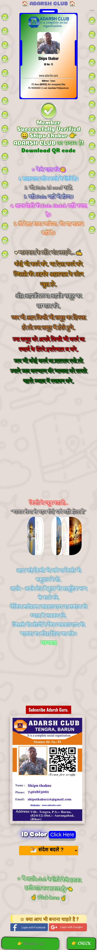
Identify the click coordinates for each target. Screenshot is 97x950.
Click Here (62, 834)
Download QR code (48, 149)
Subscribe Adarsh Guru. (49, 710)
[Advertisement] (48, 448)
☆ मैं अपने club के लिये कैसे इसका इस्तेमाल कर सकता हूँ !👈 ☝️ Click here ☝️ (48, 888)
